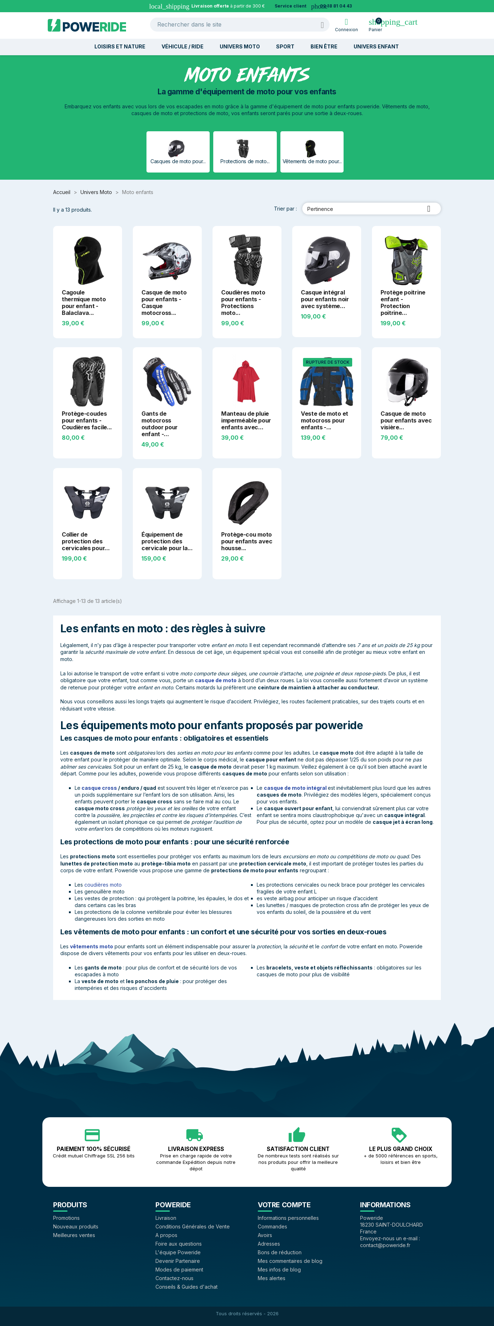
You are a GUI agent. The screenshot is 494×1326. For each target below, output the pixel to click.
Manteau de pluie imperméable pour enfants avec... (246, 420)
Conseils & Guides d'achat (186, 1287)
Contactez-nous (174, 1278)
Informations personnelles (288, 1218)
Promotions (66, 1218)
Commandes (272, 1226)
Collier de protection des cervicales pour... (85, 541)
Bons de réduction (280, 1252)
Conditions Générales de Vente (192, 1226)
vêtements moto (91, 946)
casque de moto (216, 680)
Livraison (165, 1218)
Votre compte (284, 1204)
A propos (166, 1235)
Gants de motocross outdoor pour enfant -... (159, 424)
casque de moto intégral (295, 788)
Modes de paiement (179, 1269)
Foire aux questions (178, 1244)
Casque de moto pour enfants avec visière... (406, 420)
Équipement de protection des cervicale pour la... (167, 541)
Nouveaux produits (75, 1226)
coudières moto (103, 885)
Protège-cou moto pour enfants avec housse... (246, 541)
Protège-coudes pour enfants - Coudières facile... (87, 420)
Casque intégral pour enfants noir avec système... (325, 299)
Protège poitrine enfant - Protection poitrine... (403, 302)
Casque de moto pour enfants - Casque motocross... (164, 302)
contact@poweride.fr (385, 1245)
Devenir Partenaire (177, 1261)
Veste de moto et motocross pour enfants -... (324, 420)
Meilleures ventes (74, 1235)
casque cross (99, 788)
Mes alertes (271, 1278)
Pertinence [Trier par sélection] (371, 208)
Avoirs (265, 1235)
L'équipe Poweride (178, 1252)
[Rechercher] (240, 25)
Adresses (269, 1244)
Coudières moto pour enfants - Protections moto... (243, 302)
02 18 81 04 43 (336, 6)
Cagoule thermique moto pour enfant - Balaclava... (84, 302)
